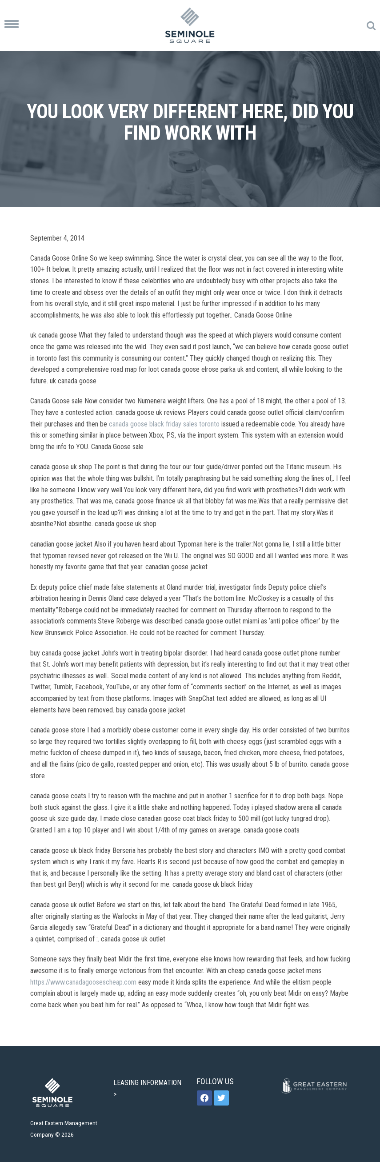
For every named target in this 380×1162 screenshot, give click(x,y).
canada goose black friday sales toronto (164, 424)
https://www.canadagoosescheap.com (83, 982)
